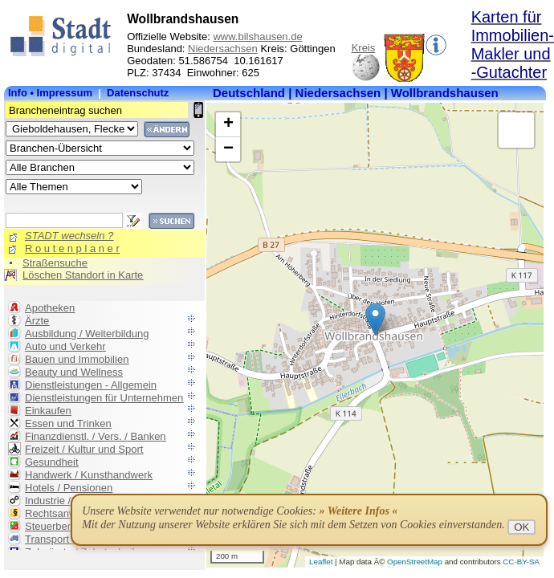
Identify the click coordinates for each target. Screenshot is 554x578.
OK (521, 527)
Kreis (364, 48)
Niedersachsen (223, 49)
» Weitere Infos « (358, 511)
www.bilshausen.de (257, 37)
